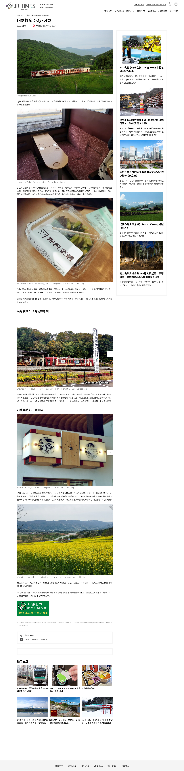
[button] (110, 354)
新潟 (49, 25)
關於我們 (173, 10)
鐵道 (27, 639)
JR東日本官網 (139, 4)
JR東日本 (162, 10)
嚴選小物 (141, 10)
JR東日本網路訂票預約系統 (156, 4)
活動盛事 (152, 10)
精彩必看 (130, 10)
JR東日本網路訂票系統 (26, 595)
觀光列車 (44, 639)
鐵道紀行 (108, 10)
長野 (54, 25)
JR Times (21, 6)
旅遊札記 (119, 10)
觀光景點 (35, 639)
